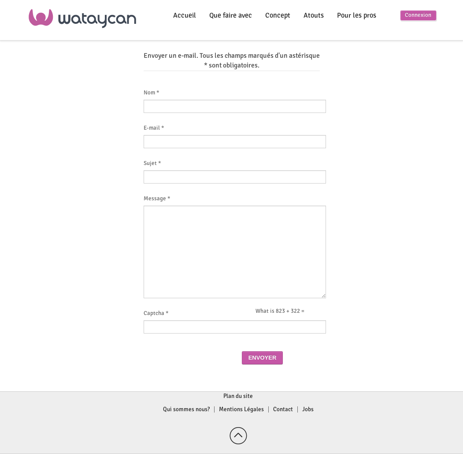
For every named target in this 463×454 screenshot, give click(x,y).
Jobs (308, 409)
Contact (283, 409)
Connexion (418, 15)
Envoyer (262, 357)
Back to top (238, 436)
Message (157, 199)
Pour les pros (356, 15)
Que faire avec (230, 15)
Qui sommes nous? (186, 409)
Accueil (184, 15)
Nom (151, 93)
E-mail (154, 128)
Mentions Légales (241, 409)
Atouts (314, 15)
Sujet (152, 163)
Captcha (156, 313)
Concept (277, 15)
